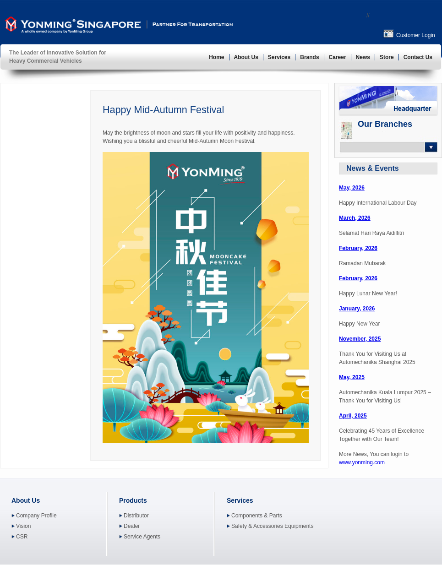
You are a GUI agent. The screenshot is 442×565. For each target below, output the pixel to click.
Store (387, 57)
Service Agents (142, 536)
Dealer (132, 526)
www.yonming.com (362, 462)
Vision (23, 526)
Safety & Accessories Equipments (272, 526)
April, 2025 (353, 416)
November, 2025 (360, 339)
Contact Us (418, 57)
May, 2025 (352, 377)
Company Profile (36, 515)
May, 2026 (352, 188)
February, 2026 (358, 248)
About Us (246, 57)
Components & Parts (256, 515)
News (363, 57)
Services (279, 57)
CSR (21, 536)
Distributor (136, 515)
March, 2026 (355, 218)
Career (337, 57)
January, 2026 (357, 308)
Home (216, 57)
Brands (309, 57)
